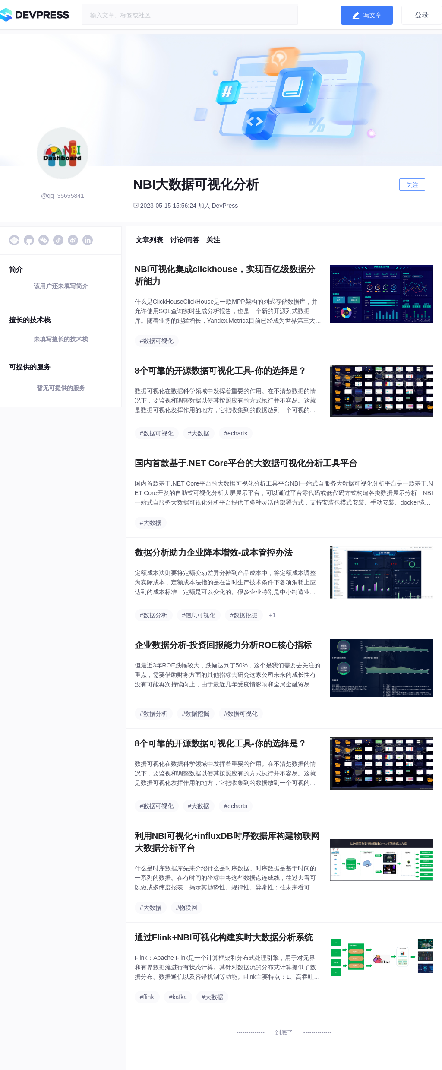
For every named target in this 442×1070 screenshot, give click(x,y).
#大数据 (199, 433)
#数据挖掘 (244, 615)
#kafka (178, 997)
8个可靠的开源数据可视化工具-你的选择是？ (220, 370)
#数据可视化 (157, 340)
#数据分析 (153, 615)
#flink (147, 997)
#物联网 (187, 907)
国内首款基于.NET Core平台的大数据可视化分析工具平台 (246, 463)
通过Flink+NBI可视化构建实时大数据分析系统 (224, 937)
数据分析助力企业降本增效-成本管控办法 (214, 552)
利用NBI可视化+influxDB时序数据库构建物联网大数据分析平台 (227, 842)
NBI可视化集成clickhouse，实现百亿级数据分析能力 (225, 275)
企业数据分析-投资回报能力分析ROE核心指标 (223, 645)
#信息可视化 (199, 615)
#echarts (235, 433)
